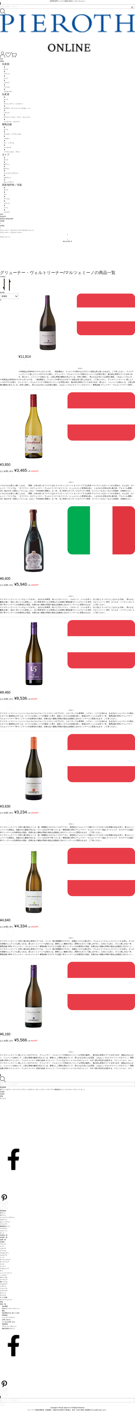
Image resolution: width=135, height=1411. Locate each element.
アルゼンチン (4, 1253)
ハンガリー (3, 1275)
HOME (2, 221)
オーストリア (4, 1262)
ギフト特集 (3, 1297)
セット (2, 1233)
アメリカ (3, 1251)
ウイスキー (3, 1228)
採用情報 (5, 1324)
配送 (3, 1311)
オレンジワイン (5, 1222)
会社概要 (5, 1306)
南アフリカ (3, 1282)
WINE (2, 61)
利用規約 (5, 1315)
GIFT (1, 214)
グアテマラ (3, 1291)
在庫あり (80, 368)
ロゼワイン (3, 1219)
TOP (1, 59)
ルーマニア (3, 1279)
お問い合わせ (6, 1319)
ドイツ (2, 1246)
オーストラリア (5, 1259)
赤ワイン (3, 1213)
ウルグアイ (3, 1255)
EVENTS (3, 216)
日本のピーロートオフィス (11, 1308)
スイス (2, 1264)
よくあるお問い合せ (8, 1322)
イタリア (3, 1248)
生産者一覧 (3, 1237)
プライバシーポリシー (9, 1326)
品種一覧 (3, 1239)
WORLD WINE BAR (6, 219)
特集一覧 (3, 1304)
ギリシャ (3, 1293)
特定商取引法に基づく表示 (11, 1313)
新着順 (4, 296)
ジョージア (3, 1288)
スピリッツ (3, 1231)
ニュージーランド (6, 1273)
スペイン (3, 1266)
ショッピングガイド (8, 1317)
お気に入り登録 (29, 363)
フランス (3, 1244)
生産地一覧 (3, 1235)
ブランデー (3, 1224)
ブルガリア (3, 1284)
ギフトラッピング (6, 1299)
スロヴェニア (4, 1268)
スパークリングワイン (7, 1217)
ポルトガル (3, 1277)
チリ (1, 1271)
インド (2, 1257)
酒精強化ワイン (5, 1226)
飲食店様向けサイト (8, 1328)
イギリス (3, 1286)
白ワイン (3, 1215)
